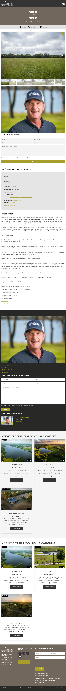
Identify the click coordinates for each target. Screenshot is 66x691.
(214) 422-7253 (18, 421)
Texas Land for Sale (41, 675)
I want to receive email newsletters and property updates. (16, 157)
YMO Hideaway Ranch (16, 513)
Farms (14, 186)
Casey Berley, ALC (21, 417)
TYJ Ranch (49, 464)
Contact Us (58, 678)
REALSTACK (57, 688)
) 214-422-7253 (22, 289)
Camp (10, 192)
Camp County (30, 21)
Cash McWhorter (17, 200)
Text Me (4, 372)
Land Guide (50, 678)
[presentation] (46, 663)
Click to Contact (12, 205)
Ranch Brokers (40, 678)
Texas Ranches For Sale (42, 673)
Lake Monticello (16, 464)
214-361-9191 (4, 301)
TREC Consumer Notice (32, 687)
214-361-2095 (4, 303)
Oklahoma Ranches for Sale (44, 677)
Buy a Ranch (51, 680)
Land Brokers (39, 682)
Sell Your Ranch (40, 680)
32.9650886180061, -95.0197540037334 (21, 197)
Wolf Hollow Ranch (16, 620)
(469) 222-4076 (12, 202)
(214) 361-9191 (5, 662)
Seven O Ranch (49, 571)
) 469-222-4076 (23, 286)
